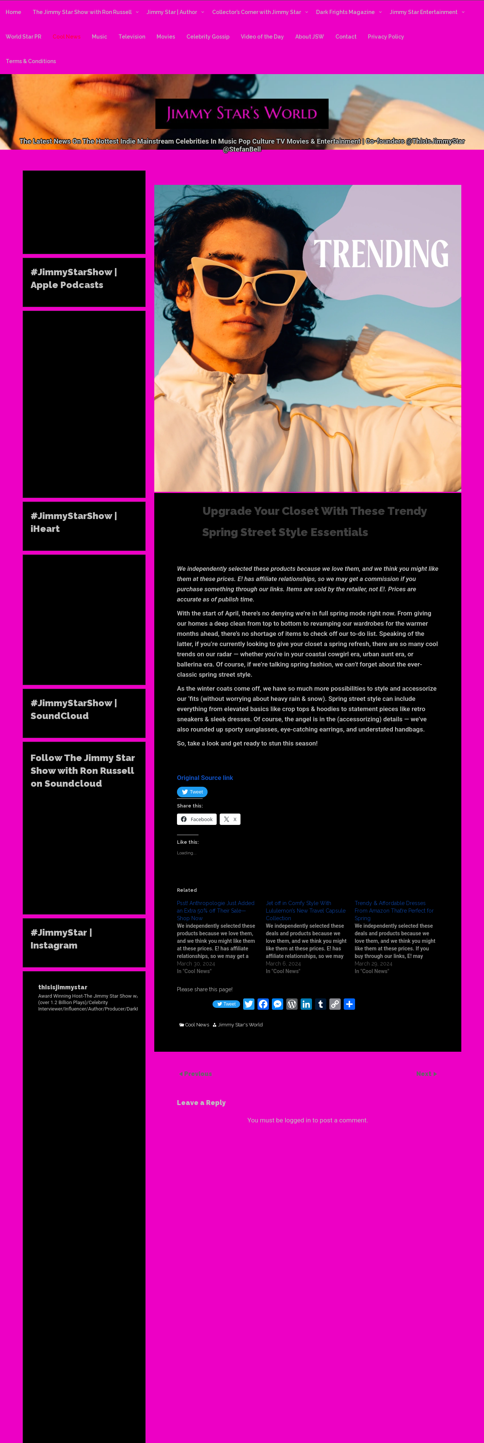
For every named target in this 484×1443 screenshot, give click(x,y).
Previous (198, 1073)
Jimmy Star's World (240, 1025)
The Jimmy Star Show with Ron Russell (82, 12)
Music (99, 37)
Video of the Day (262, 37)
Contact (346, 37)
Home (13, 12)
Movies (166, 37)
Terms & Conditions (31, 61)
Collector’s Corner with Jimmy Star (256, 12)
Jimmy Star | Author (172, 12)
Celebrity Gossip (208, 37)
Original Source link (205, 777)
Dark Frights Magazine (345, 12)
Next (424, 1073)
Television (131, 37)
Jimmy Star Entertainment (424, 12)
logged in (298, 1120)
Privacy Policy (386, 37)
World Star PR (23, 37)
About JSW (309, 37)
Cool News (67, 37)
